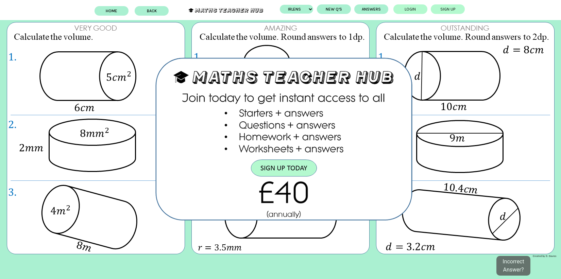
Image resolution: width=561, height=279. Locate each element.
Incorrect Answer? (513, 265)
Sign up (453, 9)
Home (105, 10)
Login (416, 9)
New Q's (340, 9)
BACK (145, 10)
